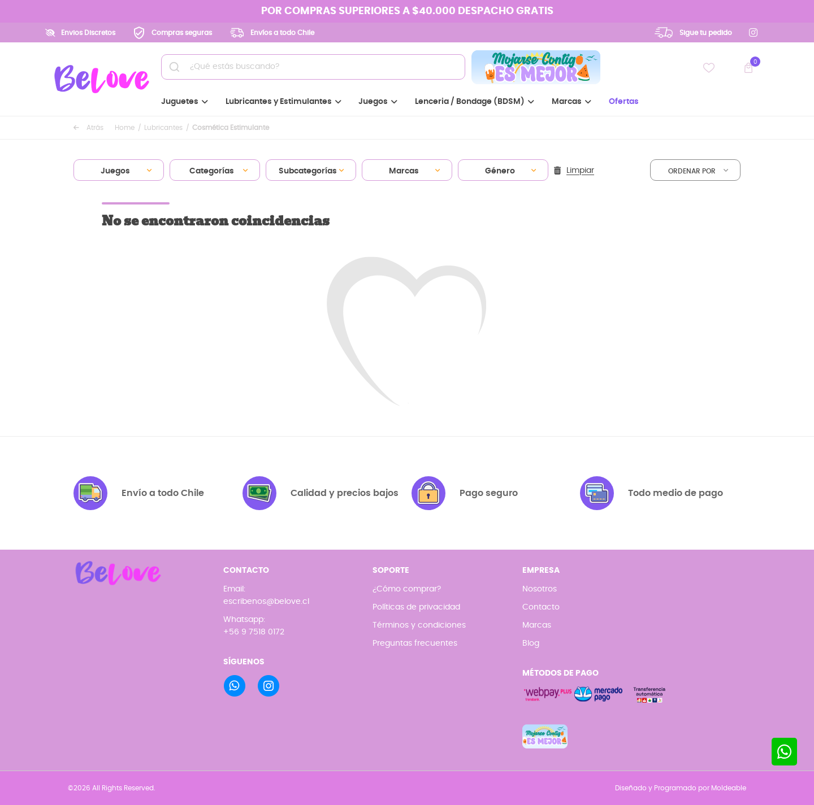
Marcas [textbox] (404, 171)
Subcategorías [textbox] (308, 171)
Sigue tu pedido (705, 32)
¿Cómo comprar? (407, 589)
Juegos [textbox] (115, 171)
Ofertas (624, 102)
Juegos (377, 102)
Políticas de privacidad (416, 607)
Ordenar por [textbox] (692, 171)
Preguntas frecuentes (415, 643)
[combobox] (118, 170)
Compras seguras (181, 32)
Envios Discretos (88, 32)
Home (125, 127)
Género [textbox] (500, 171)
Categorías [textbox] (211, 171)
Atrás (88, 127)
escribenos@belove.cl (266, 602)
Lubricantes (163, 127)
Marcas (571, 102)
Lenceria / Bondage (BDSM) (474, 102)
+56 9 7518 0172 (253, 632)
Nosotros (539, 589)
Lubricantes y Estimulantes (283, 102)
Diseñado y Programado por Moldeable (680, 788)
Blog (530, 643)
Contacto (541, 607)
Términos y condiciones (419, 625)
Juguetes (184, 102)
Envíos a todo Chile (282, 32)
